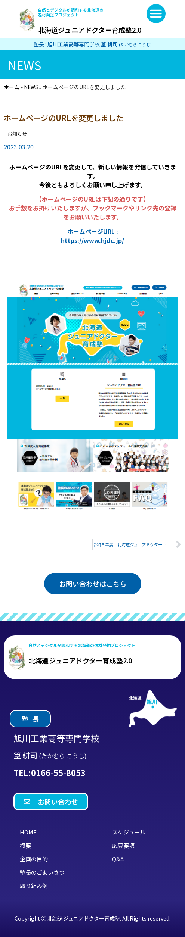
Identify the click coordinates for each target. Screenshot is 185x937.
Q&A (118, 859)
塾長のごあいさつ (42, 872)
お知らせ (17, 134)
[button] (156, 13)
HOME (28, 832)
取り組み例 (34, 886)
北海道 (89, 30)
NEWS (31, 87)
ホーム (11, 87)
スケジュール (128, 832)
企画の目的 (34, 859)
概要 (25, 845)
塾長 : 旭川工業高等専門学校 (93, 44)
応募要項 (123, 845)
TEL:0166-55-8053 (49, 772)
